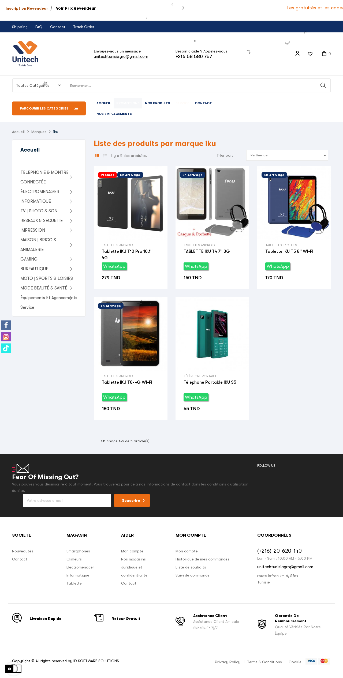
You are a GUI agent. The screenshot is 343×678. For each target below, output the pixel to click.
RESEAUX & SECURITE (41, 220)
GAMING (29, 259)
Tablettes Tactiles (281, 245)
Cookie (295, 662)
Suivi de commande (193, 575)
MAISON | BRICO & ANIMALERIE (38, 245)
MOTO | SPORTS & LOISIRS (46, 278)
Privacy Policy (227, 662)
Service (27, 307)
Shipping (20, 27)
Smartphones (78, 551)
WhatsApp (114, 266)
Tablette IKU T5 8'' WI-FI (289, 251)
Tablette (74, 583)
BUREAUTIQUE (34, 268)
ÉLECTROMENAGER (39, 191)
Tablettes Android (117, 245)
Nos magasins (133, 559)
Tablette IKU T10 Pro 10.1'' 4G (127, 254)
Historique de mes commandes (202, 559)
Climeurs (74, 559)
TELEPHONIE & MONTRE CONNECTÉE (44, 177)
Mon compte (132, 551)
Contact (57, 27)
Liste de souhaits (191, 567)
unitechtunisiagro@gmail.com (121, 56)
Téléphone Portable (200, 376)
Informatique (77, 575)
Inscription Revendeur (27, 8)
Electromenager (80, 567)
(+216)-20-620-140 (279, 551)
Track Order (83, 27)
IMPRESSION (32, 230)
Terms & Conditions (264, 662)
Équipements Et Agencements (48, 297)
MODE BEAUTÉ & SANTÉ (43, 288)
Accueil (30, 150)
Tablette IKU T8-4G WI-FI (127, 382)
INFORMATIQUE (35, 201)
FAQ (38, 27)
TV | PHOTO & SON (38, 211)
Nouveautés (22, 551)
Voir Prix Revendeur (76, 8)
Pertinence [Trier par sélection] (289, 155)
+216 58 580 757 (194, 56)
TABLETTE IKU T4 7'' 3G (207, 251)
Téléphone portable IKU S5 (210, 382)
